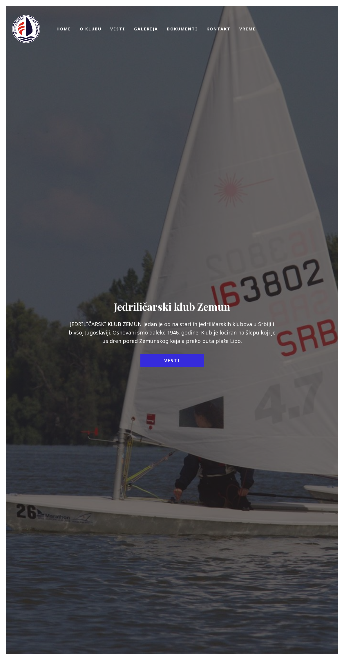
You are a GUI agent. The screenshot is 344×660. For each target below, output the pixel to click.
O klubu (91, 29)
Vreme (247, 29)
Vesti (117, 29)
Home (64, 29)
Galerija (146, 29)
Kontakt (219, 29)
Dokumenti (182, 29)
